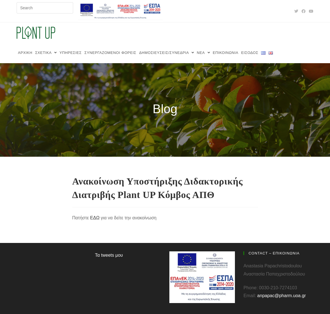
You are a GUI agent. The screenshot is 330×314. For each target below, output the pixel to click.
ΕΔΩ (94, 217)
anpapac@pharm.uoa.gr (281, 295)
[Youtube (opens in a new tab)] (310, 11)
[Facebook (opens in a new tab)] (303, 11)
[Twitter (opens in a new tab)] (296, 11)
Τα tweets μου (109, 255)
